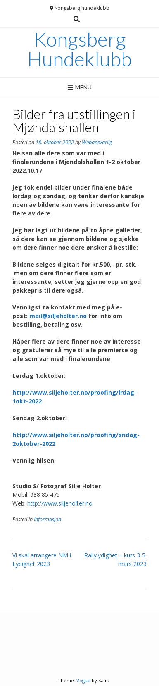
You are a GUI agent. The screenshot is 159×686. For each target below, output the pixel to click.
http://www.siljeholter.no (60, 503)
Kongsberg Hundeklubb (79, 49)
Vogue (83, 680)
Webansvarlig (97, 142)
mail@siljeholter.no (58, 316)
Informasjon (47, 519)
